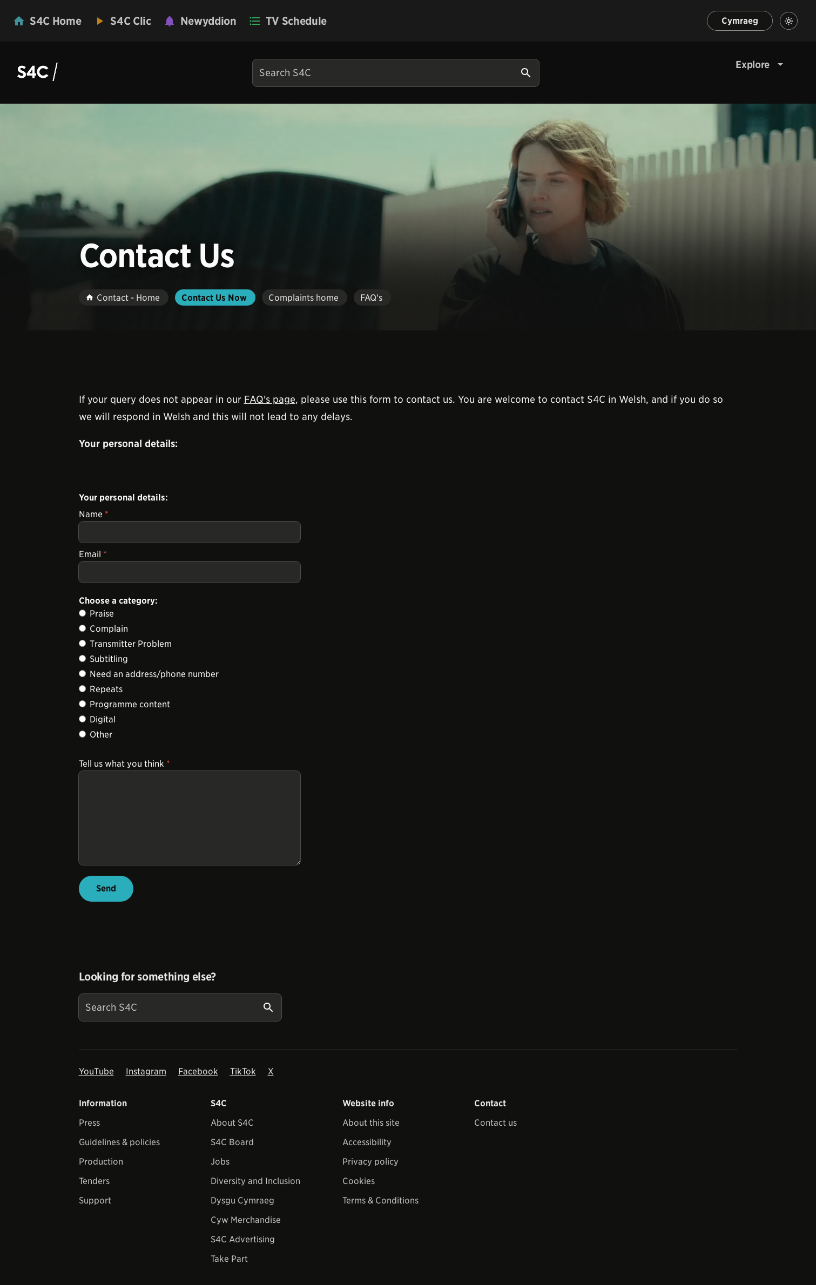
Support (95, 1217)
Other (101, 734)
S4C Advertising (243, 1255)
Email (93, 554)
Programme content (130, 704)
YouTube (96, 1088)
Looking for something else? (148, 992)
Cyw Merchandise (246, 1236)
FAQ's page (269, 399)
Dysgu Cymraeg (242, 1217)
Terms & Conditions (380, 1217)
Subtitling (109, 659)
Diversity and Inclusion (255, 1197)
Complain (109, 629)
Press (89, 1139)
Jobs (220, 1178)
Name (94, 514)
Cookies (358, 1197)
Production (101, 1178)
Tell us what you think (124, 764)
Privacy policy (370, 1178)
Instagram (146, 1088)
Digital (103, 719)
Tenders (94, 1197)
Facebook (198, 1088)
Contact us (495, 1139)
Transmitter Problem (131, 644)
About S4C (232, 1139)
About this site (371, 1139)
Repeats (106, 689)
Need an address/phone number (154, 674)
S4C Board (232, 1158)
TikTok (243, 1088)
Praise (102, 613)
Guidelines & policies (119, 1158)
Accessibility (367, 1158)
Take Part (229, 1275)
